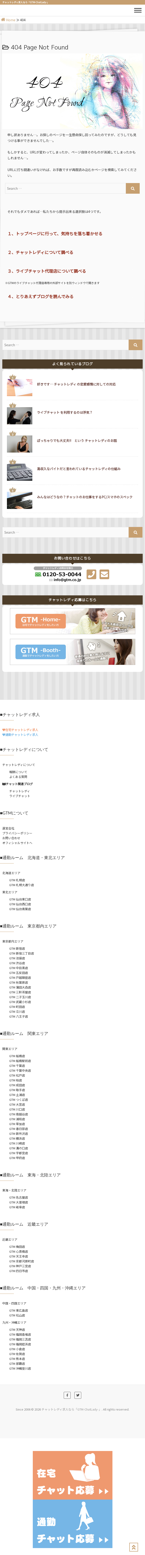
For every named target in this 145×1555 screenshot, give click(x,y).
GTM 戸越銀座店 (20, 977)
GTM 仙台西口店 (20, 904)
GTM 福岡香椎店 (20, 1334)
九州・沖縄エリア (14, 1322)
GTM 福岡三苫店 (20, 1339)
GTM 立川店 (17, 1011)
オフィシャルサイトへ (17, 843)
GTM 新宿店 (17, 948)
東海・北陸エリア (14, 1190)
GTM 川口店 (17, 1109)
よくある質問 (18, 776)
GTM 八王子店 (18, 1016)
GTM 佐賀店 (17, 1354)
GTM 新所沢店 (18, 1133)
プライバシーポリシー (17, 833)
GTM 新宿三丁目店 (21, 953)
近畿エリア (9, 1239)
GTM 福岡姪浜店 (20, 1344)
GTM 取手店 (17, 1090)
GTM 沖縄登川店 (20, 1368)
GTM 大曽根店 (18, 1202)
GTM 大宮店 (17, 1104)
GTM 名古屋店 (18, 1197)
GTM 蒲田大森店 (20, 987)
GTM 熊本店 (17, 1358)
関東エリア (9, 1049)
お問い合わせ (11, 838)
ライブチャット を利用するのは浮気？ (65, 412)
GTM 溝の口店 (18, 1148)
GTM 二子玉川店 (20, 997)
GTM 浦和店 (17, 1119)
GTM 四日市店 (18, 1271)
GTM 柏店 (15, 1080)
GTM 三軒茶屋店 (20, 992)
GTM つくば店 (18, 1099)
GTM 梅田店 (17, 1246)
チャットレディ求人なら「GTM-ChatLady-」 (72, 1409)
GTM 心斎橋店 (18, 1251)
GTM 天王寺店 (18, 1256)
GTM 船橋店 (17, 1056)
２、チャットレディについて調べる (40, 252)
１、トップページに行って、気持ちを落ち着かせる (55, 233)
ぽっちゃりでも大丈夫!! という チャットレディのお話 (77, 440)
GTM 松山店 (17, 1315)
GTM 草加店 (17, 1124)
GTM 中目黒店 (18, 968)
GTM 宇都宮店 (18, 1153)
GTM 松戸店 (17, 1075)
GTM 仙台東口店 (20, 899)
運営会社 (8, 828)
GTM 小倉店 (17, 1349)
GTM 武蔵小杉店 (20, 1002)
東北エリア (9, 892)
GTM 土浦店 (17, 1095)
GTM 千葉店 (17, 1065)
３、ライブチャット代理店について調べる (46, 271)
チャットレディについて (18, 764)
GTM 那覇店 (17, 1363)
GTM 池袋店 (17, 958)
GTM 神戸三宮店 (20, 1266)
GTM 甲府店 (17, 1158)
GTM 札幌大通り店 (21, 885)
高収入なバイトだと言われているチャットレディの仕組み (79, 468)
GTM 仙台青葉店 (20, 909)
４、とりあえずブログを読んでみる (40, 296)
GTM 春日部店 (18, 1128)
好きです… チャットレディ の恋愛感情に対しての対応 (76, 384)
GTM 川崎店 (17, 1143)
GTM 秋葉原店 (18, 982)
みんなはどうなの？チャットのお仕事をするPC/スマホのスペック (85, 497)
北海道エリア (11, 873)
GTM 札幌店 (17, 880)
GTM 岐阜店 (17, 1207)
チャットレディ (19, 791)
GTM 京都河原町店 (21, 1261)
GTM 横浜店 (17, 1138)
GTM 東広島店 (18, 1310)
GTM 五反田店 (18, 972)
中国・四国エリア (14, 1303)
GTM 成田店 (17, 1085)
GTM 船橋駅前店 (20, 1061)
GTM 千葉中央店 (20, 1070)
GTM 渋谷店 (17, 963)
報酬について (18, 772)
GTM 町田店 (17, 1006)
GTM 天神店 (17, 1329)
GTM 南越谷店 (18, 1114)
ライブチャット (19, 796)
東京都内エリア (12, 941)
